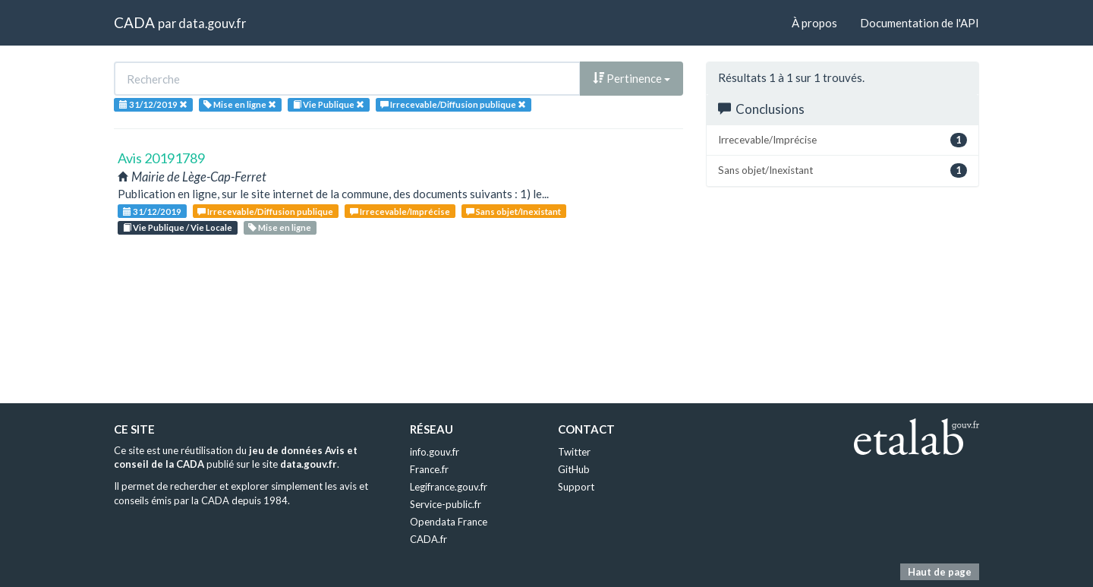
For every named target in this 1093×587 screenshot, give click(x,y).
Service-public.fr (445, 504)
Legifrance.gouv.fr (448, 487)
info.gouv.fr (434, 452)
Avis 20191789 (161, 158)
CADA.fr (428, 539)
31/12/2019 (152, 211)
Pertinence (631, 78)
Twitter (574, 452)
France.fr (429, 469)
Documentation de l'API (919, 23)
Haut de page (940, 572)
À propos (814, 23)
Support (576, 487)
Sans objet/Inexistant (513, 211)
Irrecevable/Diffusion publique (265, 211)
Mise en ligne (279, 227)
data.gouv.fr (212, 23)
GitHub (574, 469)
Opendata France (448, 522)
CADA (134, 22)
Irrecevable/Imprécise (400, 211)
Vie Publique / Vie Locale (177, 227)
